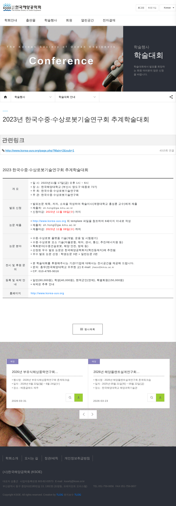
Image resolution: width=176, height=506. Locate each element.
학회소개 (11, 458)
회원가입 (152, 8)
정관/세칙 (51, 458)
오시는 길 (31, 458)
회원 (69, 20)
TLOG (59, 494)
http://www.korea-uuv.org (49, 220)
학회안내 (10, 20)
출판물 (31, 20)
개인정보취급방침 (77, 458)
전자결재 (109, 20)
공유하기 (171, 97)
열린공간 (87, 20)
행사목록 (87, 329)
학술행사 (50, 20)
